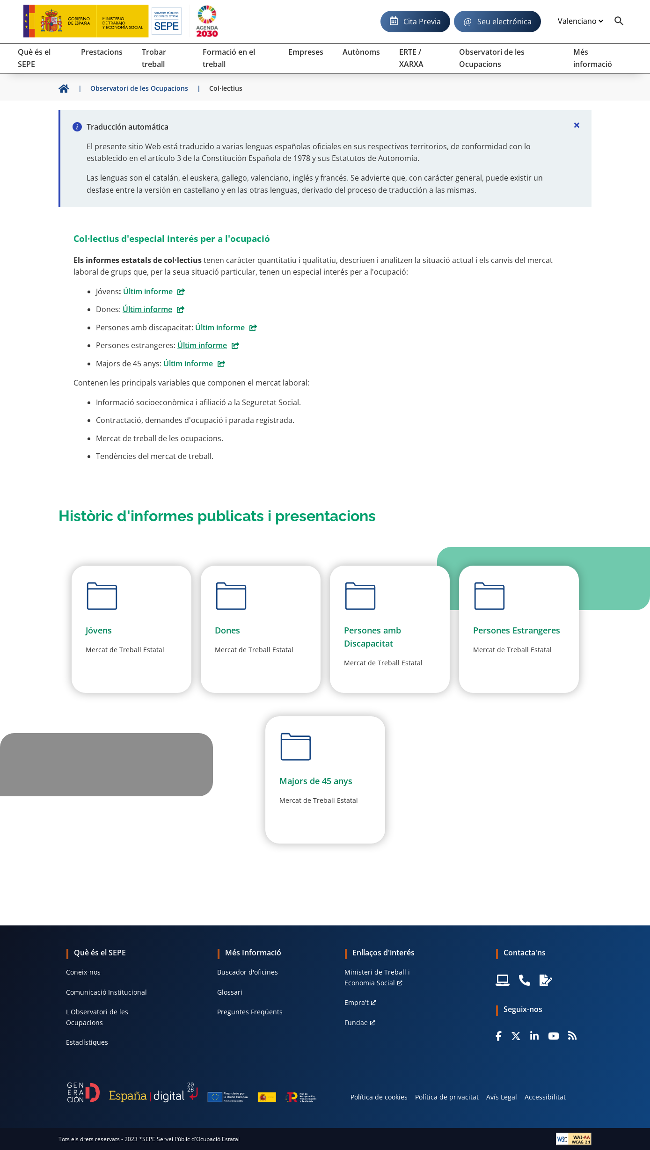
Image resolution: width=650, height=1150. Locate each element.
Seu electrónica (504, 21)
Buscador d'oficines (247, 972)
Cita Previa (422, 21)
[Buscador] (619, 21)
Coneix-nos (83, 972)
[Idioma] (580, 21)
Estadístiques (87, 1042)
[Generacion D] (191, 1092)
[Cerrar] (576, 125)
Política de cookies (379, 1096)
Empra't (356, 1002)
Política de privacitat (447, 1096)
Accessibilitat (545, 1096)
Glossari (229, 992)
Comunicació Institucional (106, 992)
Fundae (356, 1022)
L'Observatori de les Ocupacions (97, 1016)
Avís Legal (501, 1096)
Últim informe (148, 291)
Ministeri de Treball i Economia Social (377, 977)
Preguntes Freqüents (250, 1011)
